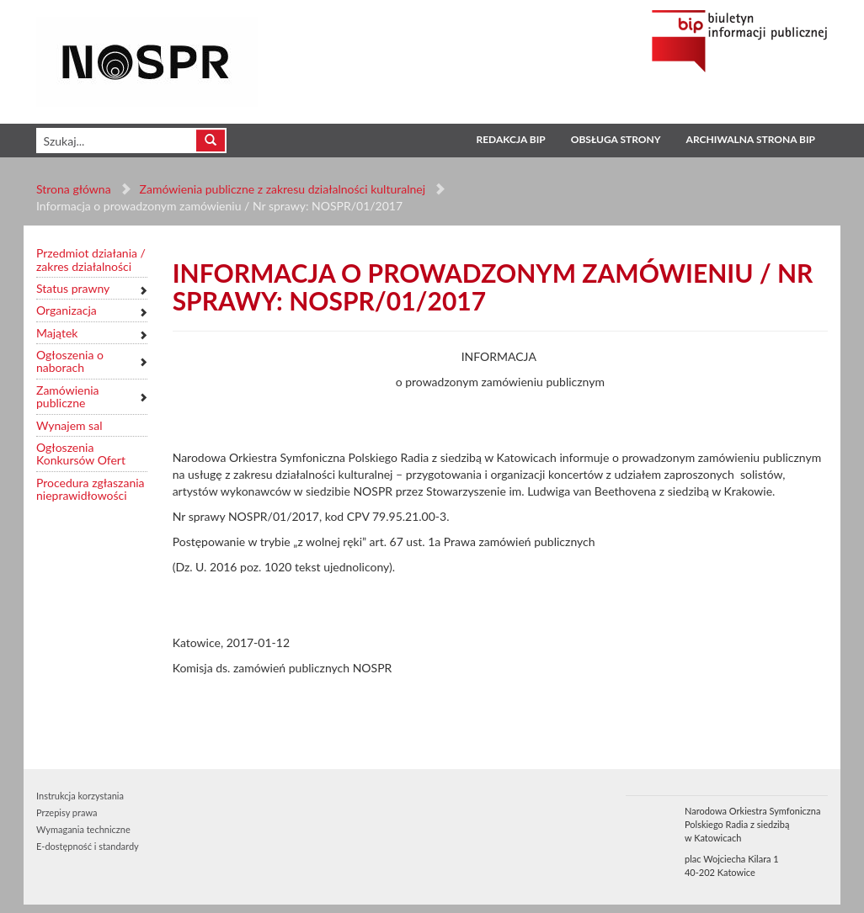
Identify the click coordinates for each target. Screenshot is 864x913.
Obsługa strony (616, 139)
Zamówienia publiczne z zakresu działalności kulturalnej (282, 189)
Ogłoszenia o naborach (70, 361)
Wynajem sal (69, 425)
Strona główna (73, 189)
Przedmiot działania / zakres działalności (91, 260)
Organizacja (66, 310)
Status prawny (72, 288)
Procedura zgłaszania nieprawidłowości (90, 489)
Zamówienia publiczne (67, 397)
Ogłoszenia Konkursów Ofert (80, 454)
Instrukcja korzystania (80, 795)
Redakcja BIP (510, 139)
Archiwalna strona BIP (750, 139)
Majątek (56, 332)
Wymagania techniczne (83, 829)
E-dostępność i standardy (87, 846)
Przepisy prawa (66, 812)
